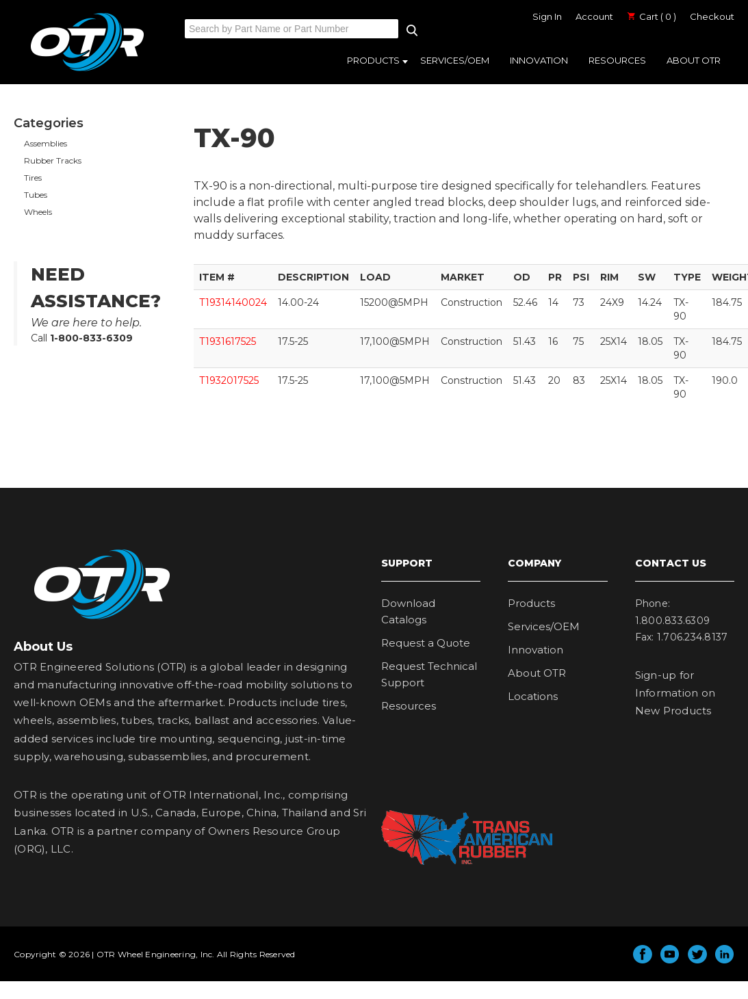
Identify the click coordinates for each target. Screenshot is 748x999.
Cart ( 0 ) (651, 16)
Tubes (35, 195)
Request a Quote (425, 642)
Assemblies (45, 143)
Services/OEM (454, 60)
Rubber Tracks (52, 160)
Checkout (712, 16)
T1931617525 (227, 341)
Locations (533, 696)
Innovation (539, 60)
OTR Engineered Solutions (87, 70)
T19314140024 (233, 302)
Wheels (38, 212)
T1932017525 (229, 380)
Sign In (547, 16)
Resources (617, 60)
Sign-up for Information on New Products (675, 693)
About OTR (694, 60)
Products (373, 60)
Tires (33, 177)
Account (594, 16)
